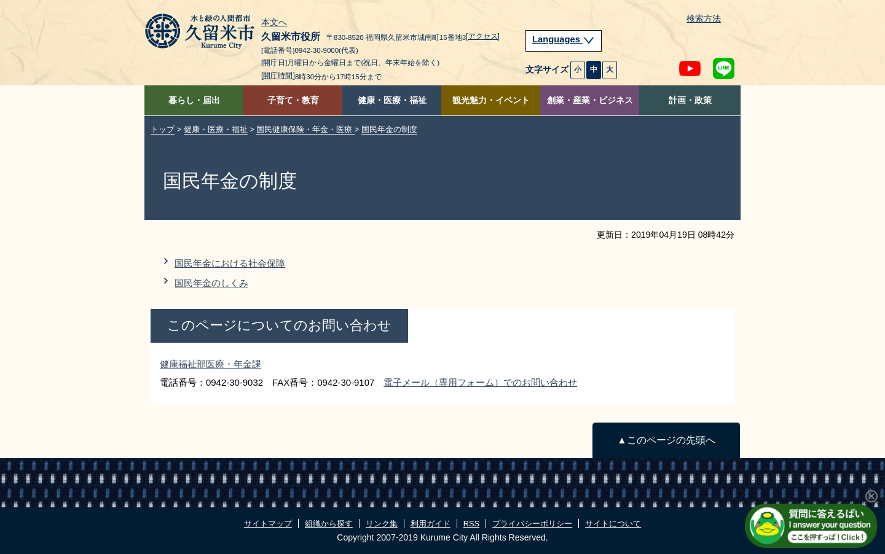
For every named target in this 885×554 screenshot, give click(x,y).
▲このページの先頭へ (666, 440)
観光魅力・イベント (491, 100)
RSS (471, 523)
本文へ (274, 22)
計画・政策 (690, 100)
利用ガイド (430, 523)
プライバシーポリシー (532, 523)
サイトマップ (268, 523)
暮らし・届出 (194, 100)
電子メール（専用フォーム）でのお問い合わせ (480, 382)
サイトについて (613, 523)
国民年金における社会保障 (230, 263)
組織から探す (329, 523)
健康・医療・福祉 (392, 100)
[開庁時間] (278, 75)
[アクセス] (483, 36)
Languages (563, 39)
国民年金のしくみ (211, 283)
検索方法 (703, 18)
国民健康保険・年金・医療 (305, 129)
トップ (163, 129)
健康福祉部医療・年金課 (210, 364)
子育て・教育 (293, 100)
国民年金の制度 (389, 129)
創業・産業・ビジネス (590, 100)
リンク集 (382, 523)
